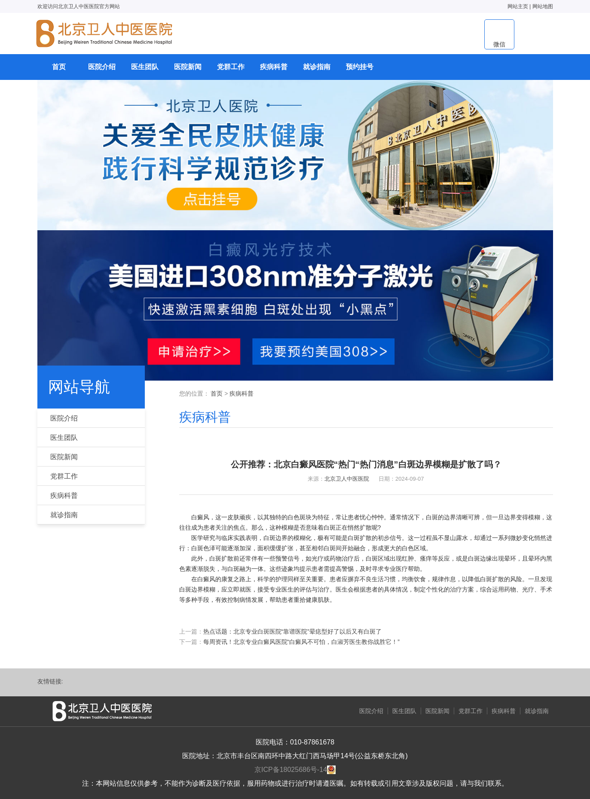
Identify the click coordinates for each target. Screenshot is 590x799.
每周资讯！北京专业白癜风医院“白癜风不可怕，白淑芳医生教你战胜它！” (301, 641)
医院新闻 (188, 66)
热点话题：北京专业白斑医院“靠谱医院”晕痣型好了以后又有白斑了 (292, 631)
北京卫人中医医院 (346, 479)
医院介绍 (102, 66)
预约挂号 (359, 66)
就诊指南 (316, 66)
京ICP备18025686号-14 (290, 769)
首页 (59, 66)
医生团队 (145, 66)
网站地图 (542, 6)
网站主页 (517, 6)
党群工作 (231, 66)
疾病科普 (273, 66)
